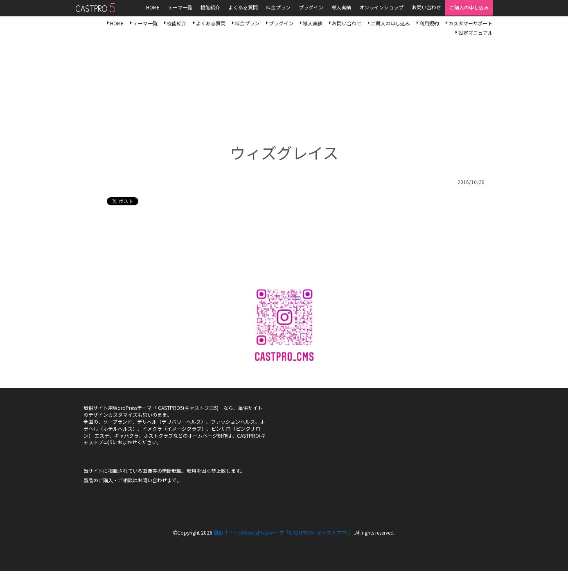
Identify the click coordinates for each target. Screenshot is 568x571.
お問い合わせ (346, 23)
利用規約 (429, 23)
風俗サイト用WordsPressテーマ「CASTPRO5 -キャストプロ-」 (283, 532)
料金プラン (247, 23)
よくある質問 (210, 23)
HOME (117, 23)
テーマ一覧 (145, 23)
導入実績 (312, 23)
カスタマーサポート (471, 23)
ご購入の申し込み (390, 23)
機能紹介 (177, 23)
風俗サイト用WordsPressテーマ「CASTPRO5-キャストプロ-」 (95, 7)
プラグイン (281, 23)
